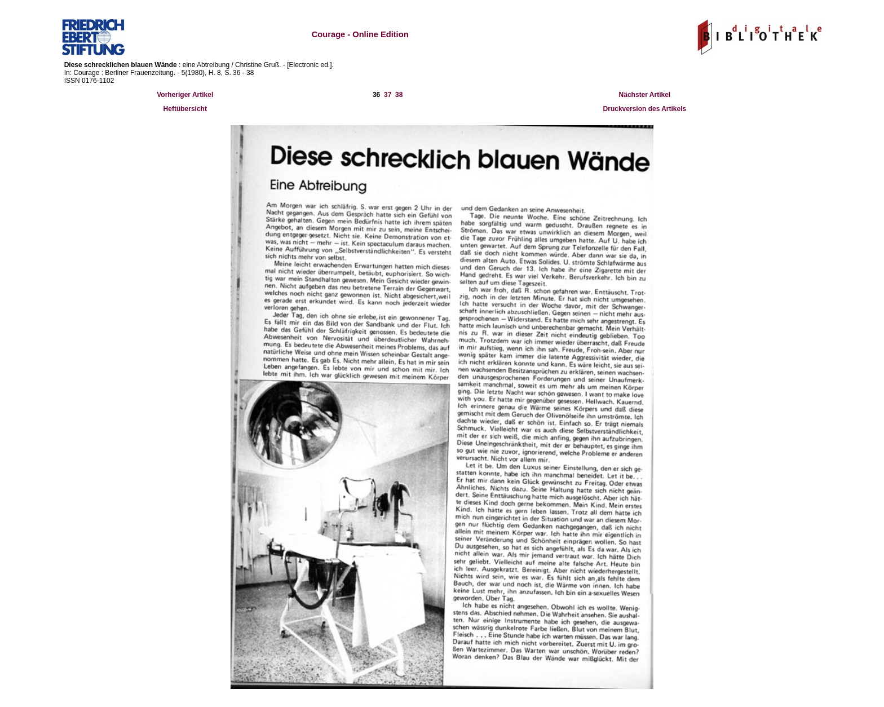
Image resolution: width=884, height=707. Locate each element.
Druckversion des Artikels (645, 109)
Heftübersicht (185, 109)
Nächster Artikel (645, 95)
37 (387, 95)
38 (399, 95)
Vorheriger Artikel (185, 95)
